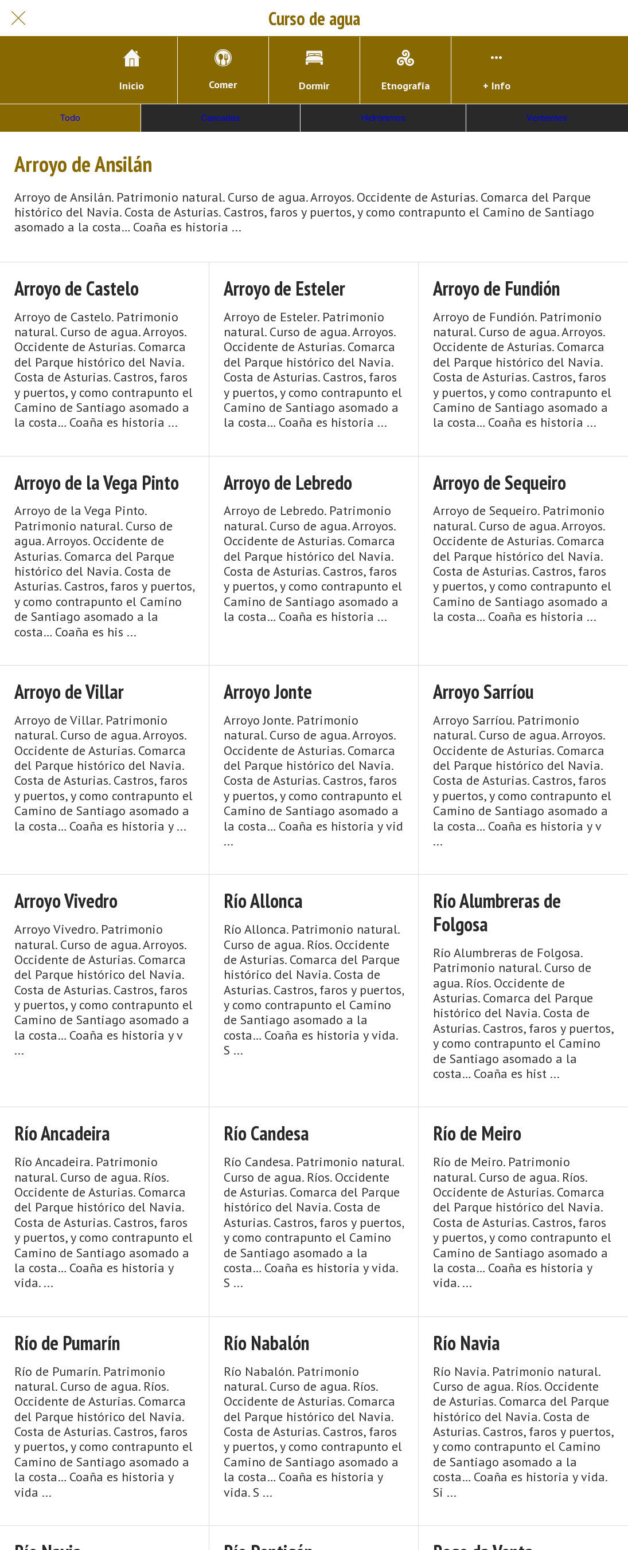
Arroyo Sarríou (483, 691)
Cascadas (220, 118)
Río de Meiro (477, 1133)
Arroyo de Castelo (76, 288)
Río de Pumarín (67, 1343)
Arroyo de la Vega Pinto (96, 482)
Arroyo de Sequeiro (499, 482)
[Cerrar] (18, 18)
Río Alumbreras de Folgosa (497, 912)
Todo (70, 118)
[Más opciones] (496, 70)
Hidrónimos (383, 118)
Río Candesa (266, 1133)
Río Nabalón (267, 1343)
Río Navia (466, 1343)
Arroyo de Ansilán (83, 164)
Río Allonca (263, 900)
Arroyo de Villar (69, 691)
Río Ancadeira (62, 1133)
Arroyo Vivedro (66, 900)
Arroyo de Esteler (284, 288)
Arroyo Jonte (268, 691)
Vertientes (546, 118)
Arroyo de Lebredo (288, 482)
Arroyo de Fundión (496, 288)
